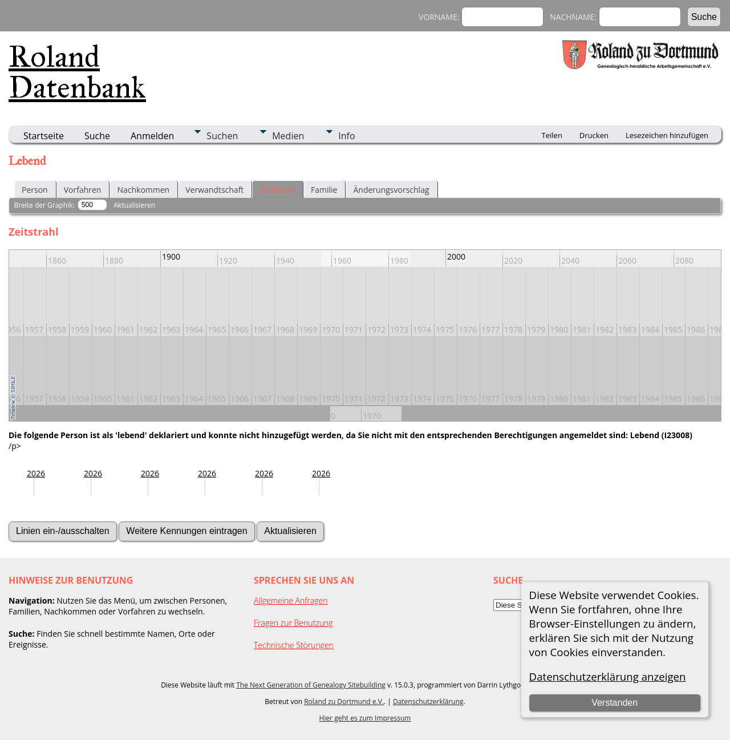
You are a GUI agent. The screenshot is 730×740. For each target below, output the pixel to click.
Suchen (222, 136)
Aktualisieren (134, 205)
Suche (97, 136)
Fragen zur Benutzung (293, 622)
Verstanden (614, 702)
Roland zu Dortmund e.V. (344, 701)
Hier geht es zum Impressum (365, 718)
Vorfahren (83, 189)
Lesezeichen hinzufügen (667, 135)
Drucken (594, 135)
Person (35, 189)
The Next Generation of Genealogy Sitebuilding (311, 685)
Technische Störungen (294, 645)
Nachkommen (143, 189)
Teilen (552, 135)
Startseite (43, 136)
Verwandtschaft (214, 189)
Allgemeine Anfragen (291, 600)
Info (346, 136)
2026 (36, 473)
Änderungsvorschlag (391, 189)
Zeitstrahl (277, 189)
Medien (288, 136)
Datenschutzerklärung (428, 701)
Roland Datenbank (77, 72)
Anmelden (152, 136)
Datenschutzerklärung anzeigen (607, 676)
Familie (324, 189)
